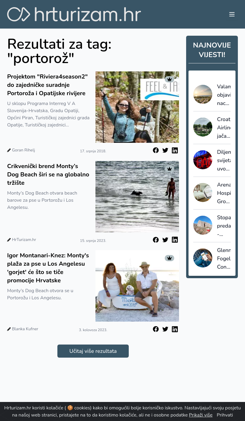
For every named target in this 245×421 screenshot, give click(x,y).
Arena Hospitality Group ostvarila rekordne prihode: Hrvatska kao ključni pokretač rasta (224, 193)
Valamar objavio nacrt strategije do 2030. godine (224, 95)
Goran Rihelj (23, 150)
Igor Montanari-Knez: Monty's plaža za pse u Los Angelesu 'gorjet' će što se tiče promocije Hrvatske (48, 267)
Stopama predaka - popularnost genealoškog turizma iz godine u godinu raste (224, 226)
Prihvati (225, 415)
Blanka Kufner (25, 329)
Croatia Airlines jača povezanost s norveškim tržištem (224, 128)
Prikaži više (201, 415)
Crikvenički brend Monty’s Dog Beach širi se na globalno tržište (48, 174)
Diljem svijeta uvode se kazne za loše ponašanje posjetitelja (224, 160)
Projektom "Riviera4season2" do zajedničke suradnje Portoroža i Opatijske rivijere (47, 85)
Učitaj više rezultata (93, 351)
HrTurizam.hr (24, 239)
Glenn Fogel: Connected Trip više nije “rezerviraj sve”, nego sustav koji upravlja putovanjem (224, 259)
